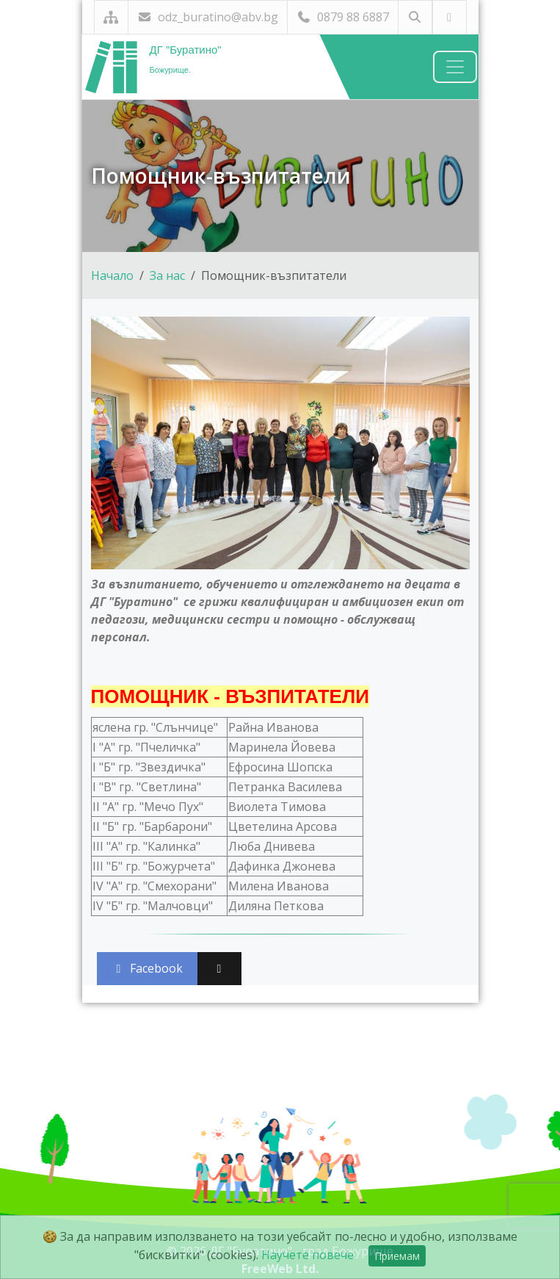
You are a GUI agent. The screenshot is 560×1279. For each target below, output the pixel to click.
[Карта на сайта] (111, 17)
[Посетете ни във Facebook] (449, 17)
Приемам (397, 1256)
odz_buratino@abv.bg (207, 17)
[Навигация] (455, 67)
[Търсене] (415, 17)
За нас (167, 275)
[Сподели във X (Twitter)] (219, 968)
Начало (112, 275)
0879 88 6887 (343, 17)
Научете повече (307, 1255)
